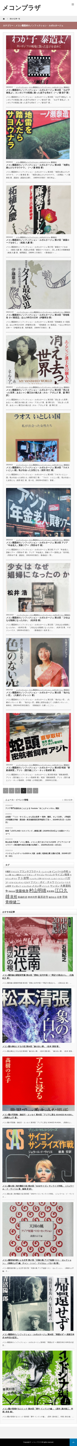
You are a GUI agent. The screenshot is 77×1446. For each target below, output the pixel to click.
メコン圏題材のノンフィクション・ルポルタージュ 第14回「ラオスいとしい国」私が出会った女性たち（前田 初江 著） (37, 468)
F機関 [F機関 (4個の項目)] (7, 871)
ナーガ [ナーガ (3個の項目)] (47, 878)
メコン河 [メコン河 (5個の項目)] (36, 886)
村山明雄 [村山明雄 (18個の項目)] (37, 890)
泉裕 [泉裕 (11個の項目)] (13, 897)
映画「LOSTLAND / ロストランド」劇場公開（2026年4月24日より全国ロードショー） (37, 832)
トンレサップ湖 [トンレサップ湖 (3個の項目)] (35, 878)
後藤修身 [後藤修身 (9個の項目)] (22, 891)
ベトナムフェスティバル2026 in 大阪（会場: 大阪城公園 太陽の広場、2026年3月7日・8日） (38, 854)
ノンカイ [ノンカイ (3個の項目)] (53, 878)
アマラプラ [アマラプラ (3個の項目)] (15, 872)
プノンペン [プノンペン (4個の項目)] (59, 882)
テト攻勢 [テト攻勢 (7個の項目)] (23, 878)
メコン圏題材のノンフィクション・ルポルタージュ (46, 87)
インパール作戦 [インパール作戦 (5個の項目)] (60, 871)
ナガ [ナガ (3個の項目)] (43, 878)
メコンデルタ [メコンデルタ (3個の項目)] (27, 886)
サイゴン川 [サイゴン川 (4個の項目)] (50, 875)
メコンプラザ (36, 1442)
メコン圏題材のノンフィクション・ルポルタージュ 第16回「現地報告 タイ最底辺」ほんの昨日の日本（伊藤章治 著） (37, 316)
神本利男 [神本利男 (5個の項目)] (32, 897)
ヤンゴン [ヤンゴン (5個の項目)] (55, 886)
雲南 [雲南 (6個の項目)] (64, 897)
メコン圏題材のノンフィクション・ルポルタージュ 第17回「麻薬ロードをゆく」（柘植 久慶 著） (37, 241)
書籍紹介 (67, 87)
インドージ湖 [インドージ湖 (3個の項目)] (46, 872)
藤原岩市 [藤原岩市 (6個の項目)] (43, 897)
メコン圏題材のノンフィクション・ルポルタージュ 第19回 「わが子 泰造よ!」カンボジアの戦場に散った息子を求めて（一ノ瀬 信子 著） (38, 91)
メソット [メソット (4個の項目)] (46, 886)
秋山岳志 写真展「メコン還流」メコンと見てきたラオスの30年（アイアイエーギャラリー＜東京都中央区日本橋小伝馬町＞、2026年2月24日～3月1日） (37, 843)
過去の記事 (68, 800)
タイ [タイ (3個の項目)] (15, 878)
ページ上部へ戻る (73, 1442)
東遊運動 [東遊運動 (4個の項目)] (50, 891)
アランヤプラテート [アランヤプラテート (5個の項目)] (30, 871)
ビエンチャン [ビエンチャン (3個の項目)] (19, 882)
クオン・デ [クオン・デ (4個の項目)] (31, 875)
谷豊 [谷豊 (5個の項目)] (59, 897)
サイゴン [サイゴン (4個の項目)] (41, 875)
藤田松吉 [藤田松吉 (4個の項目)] (52, 897)
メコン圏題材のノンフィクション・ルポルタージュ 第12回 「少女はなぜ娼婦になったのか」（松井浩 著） (38, 619)
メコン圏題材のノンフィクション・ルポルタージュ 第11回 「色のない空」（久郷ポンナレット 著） (38, 693)
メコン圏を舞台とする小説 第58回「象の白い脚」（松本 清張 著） (31, 1046)
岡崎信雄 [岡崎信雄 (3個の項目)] (11, 891)
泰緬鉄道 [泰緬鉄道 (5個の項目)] (22, 897)
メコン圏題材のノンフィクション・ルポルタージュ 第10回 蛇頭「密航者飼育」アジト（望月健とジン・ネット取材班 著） (38, 768)
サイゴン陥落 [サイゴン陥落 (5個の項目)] (62, 874)
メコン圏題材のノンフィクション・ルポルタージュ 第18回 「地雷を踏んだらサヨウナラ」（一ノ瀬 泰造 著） (38, 166)
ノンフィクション (22, 87)
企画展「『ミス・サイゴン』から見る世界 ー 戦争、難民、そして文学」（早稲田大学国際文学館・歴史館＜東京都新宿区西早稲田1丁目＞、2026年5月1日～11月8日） (38, 819)
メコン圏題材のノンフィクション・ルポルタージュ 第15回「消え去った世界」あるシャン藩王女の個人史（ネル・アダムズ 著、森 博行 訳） (38, 392)
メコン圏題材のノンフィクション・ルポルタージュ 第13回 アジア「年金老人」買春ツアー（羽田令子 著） (37, 543)
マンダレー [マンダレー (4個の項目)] (16, 886)
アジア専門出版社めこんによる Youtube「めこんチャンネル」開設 (32, 808)
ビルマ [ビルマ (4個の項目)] (27, 882)
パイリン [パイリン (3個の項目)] (60, 878)
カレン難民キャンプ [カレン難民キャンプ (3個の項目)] (19, 875)
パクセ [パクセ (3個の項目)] (11, 882)
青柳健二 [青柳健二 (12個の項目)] (12, 902)
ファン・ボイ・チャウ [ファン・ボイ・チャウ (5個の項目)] (42, 882)
